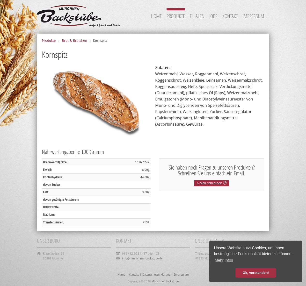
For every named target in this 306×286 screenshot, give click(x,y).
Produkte (49, 41)
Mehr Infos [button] (224, 260)
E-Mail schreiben (211, 183)
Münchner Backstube (165, 281)
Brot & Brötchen (74, 41)
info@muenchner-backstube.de (142, 258)
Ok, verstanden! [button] (256, 273)
